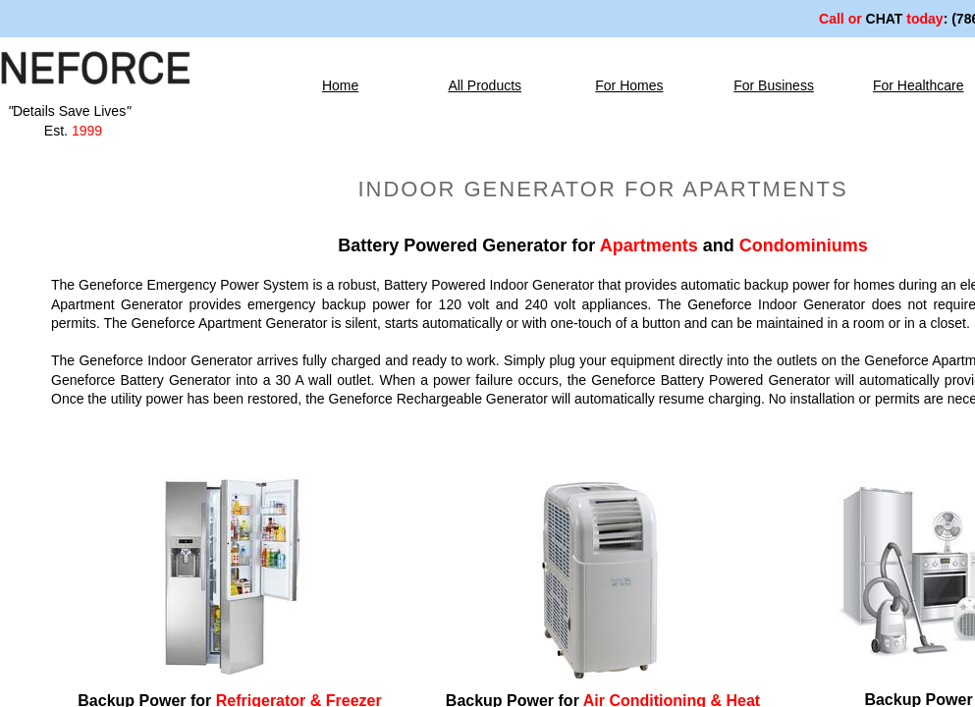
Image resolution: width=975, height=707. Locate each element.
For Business (773, 85)
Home (340, 85)
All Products (484, 85)
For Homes (629, 85)
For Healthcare (918, 85)
